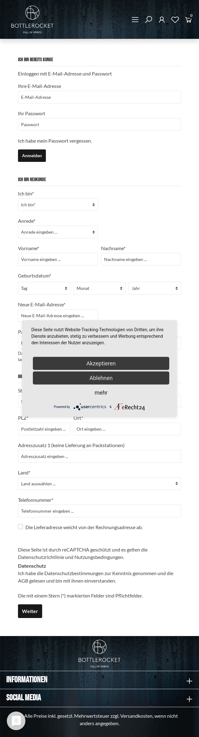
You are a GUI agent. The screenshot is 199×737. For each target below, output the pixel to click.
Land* (24, 472)
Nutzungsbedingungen (98, 557)
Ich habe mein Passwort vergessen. (55, 141)
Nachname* (113, 248)
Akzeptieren (101, 363)
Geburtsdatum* (34, 275)
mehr (101, 392)
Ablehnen (101, 378)
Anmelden (32, 155)
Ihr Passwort (31, 113)
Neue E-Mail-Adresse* (41, 304)
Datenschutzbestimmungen (74, 573)
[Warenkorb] (188, 21)
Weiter (30, 611)
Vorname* (28, 248)
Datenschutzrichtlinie (41, 557)
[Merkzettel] (175, 21)
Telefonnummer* (35, 500)
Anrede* (26, 221)
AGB (23, 581)
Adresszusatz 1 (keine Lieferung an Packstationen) (71, 445)
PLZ (23, 418)
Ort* (78, 418)
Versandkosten (136, 716)
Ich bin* (26, 193)
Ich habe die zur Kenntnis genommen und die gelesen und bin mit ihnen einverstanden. (95, 577)
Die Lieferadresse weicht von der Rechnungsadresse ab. (84, 527)
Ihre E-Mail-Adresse (39, 86)
